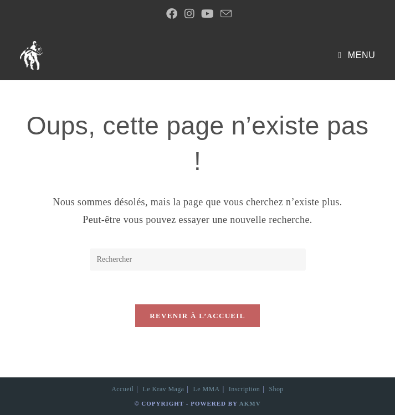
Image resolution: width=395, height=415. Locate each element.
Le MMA (206, 389)
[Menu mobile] (356, 55)
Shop (276, 389)
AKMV (250, 403)
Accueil (122, 389)
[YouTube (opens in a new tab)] (207, 13)
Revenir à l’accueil (197, 316)
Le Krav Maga (163, 389)
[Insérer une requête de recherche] (198, 259)
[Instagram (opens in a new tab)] (189, 13)
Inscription (244, 389)
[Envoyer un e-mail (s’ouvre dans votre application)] (224, 13)
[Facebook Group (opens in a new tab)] (172, 13)
